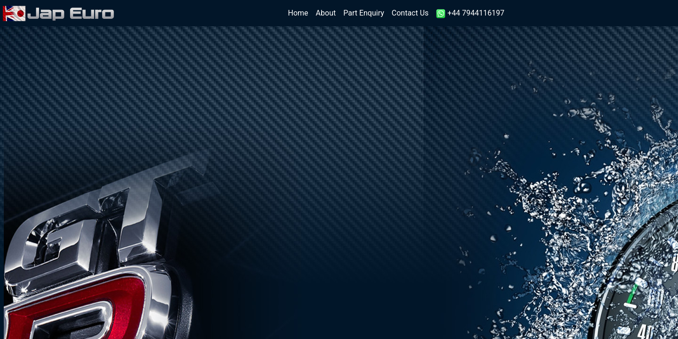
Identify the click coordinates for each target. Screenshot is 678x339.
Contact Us (410, 12)
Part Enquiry (363, 12)
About (326, 12)
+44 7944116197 (470, 13)
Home (300, 12)
